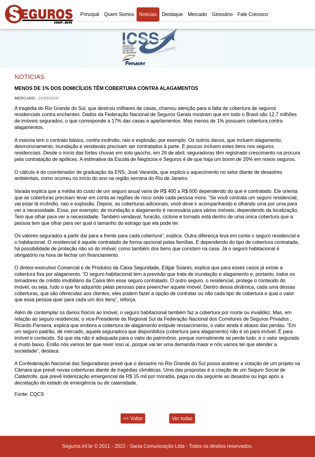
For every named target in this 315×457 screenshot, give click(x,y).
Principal (89, 14)
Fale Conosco (252, 14)
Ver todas (182, 418)
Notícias (148, 14)
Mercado (197, 14)
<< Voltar (133, 418)
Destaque (172, 14)
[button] (23, 48)
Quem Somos (119, 14)
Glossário (222, 14)
